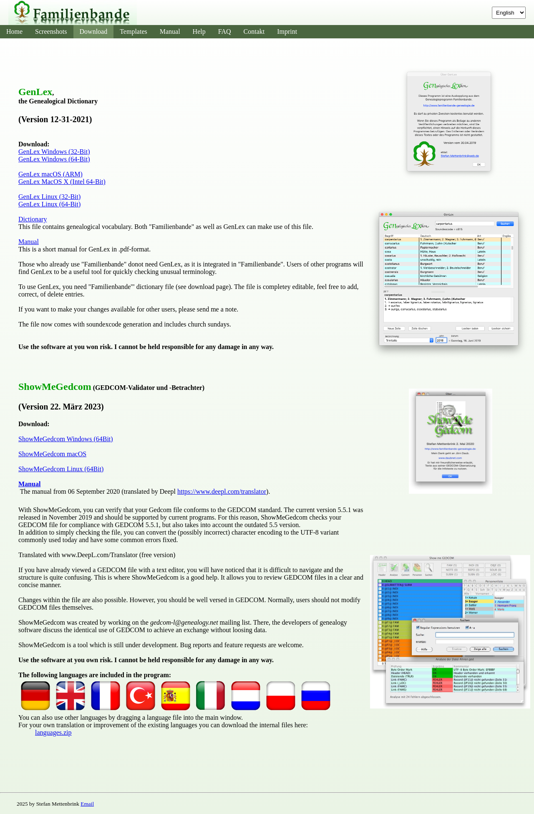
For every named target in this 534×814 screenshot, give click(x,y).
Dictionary (32, 219)
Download (94, 31)
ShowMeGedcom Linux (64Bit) (60, 468)
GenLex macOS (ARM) (50, 174)
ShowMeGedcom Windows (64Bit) (65, 438)
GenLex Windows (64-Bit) (54, 159)
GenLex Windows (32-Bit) (54, 151)
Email (87, 804)
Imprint (287, 31)
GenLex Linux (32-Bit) (49, 196)
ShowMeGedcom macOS (52, 453)
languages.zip (53, 732)
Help (199, 31)
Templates (133, 31)
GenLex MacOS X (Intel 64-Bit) (62, 181)
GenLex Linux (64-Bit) (49, 204)
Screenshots (51, 31)
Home (14, 31)
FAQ (224, 31)
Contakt (254, 31)
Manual (170, 31)
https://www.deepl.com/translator (221, 491)
